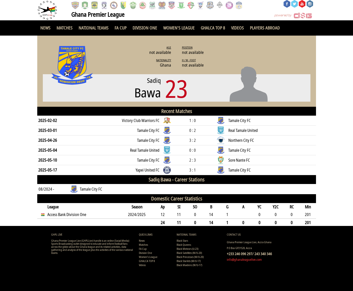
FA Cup (120, 28)
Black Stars (182, 240)
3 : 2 (192, 140)
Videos (237, 28)
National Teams (93, 28)
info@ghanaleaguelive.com (244, 259)
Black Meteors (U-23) (187, 249)
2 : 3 (192, 160)
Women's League (179, 28)
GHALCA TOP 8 (213, 28)
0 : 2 (192, 130)
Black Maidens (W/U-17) (189, 265)
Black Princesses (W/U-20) (190, 257)
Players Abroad (265, 28)
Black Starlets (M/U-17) (189, 261)
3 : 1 (192, 170)
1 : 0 (192, 120)
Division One (145, 28)
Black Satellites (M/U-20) (189, 253)
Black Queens (184, 245)
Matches (64, 28)
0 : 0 (192, 150)
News (45, 28)
